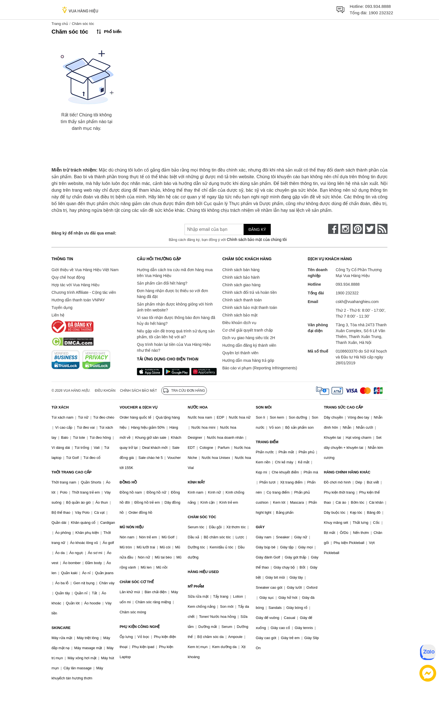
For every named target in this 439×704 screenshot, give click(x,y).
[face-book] (333, 229)
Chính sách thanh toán (242, 300)
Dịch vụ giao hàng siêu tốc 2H (248, 337)
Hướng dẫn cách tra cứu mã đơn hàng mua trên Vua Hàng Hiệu (175, 272)
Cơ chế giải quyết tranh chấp (247, 330)
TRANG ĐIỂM (267, 442)
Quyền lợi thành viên (240, 353)
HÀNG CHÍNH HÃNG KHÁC (347, 472)
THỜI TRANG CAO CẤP (72, 472)
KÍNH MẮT (196, 482)
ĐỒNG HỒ (128, 482)
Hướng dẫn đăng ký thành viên (249, 345)
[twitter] (370, 229)
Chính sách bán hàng (241, 269)
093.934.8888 (378, 6)
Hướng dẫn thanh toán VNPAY (78, 300)
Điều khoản (105, 391)
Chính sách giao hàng (241, 285)
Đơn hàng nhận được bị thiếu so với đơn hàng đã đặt (172, 293)
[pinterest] (358, 229)
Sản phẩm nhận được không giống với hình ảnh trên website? (175, 307)
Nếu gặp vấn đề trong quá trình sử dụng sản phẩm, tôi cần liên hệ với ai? (175, 334)
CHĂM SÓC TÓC (202, 517)
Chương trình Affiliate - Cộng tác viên (84, 292)
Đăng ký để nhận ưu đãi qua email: (84, 233)
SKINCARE (61, 628)
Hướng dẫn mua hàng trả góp (248, 360)
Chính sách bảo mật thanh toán (249, 307)
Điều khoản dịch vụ (239, 322)
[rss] (382, 229)
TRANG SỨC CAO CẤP (343, 407)
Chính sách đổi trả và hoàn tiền (249, 292)
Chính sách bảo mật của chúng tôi (257, 239)
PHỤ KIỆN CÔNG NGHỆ (140, 627)
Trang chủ (60, 24)
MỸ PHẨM (196, 586)
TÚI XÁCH (60, 407)
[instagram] (345, 229)
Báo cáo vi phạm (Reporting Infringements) (259, 368)
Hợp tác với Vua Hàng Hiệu (75, 285)
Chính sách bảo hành (241, 277)
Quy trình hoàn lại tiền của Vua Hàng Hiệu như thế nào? (174, 347)
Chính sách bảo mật (240, 315)
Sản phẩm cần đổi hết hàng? (162, 283)
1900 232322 (380, 12)
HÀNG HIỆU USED (203, 572)
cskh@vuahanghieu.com (357, 301)
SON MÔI (264, 407)
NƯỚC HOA (197, 407)
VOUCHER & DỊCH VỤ (139, 407)
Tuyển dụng (62, 307)
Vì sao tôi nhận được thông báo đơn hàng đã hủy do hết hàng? (176, 320)
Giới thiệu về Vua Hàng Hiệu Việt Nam (85, 269)
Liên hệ (58, 315)
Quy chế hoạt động (68, 277)
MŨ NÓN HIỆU (132, 527)
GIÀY (260, 527)
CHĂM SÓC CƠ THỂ (137, 582)
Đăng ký (257, 229)
